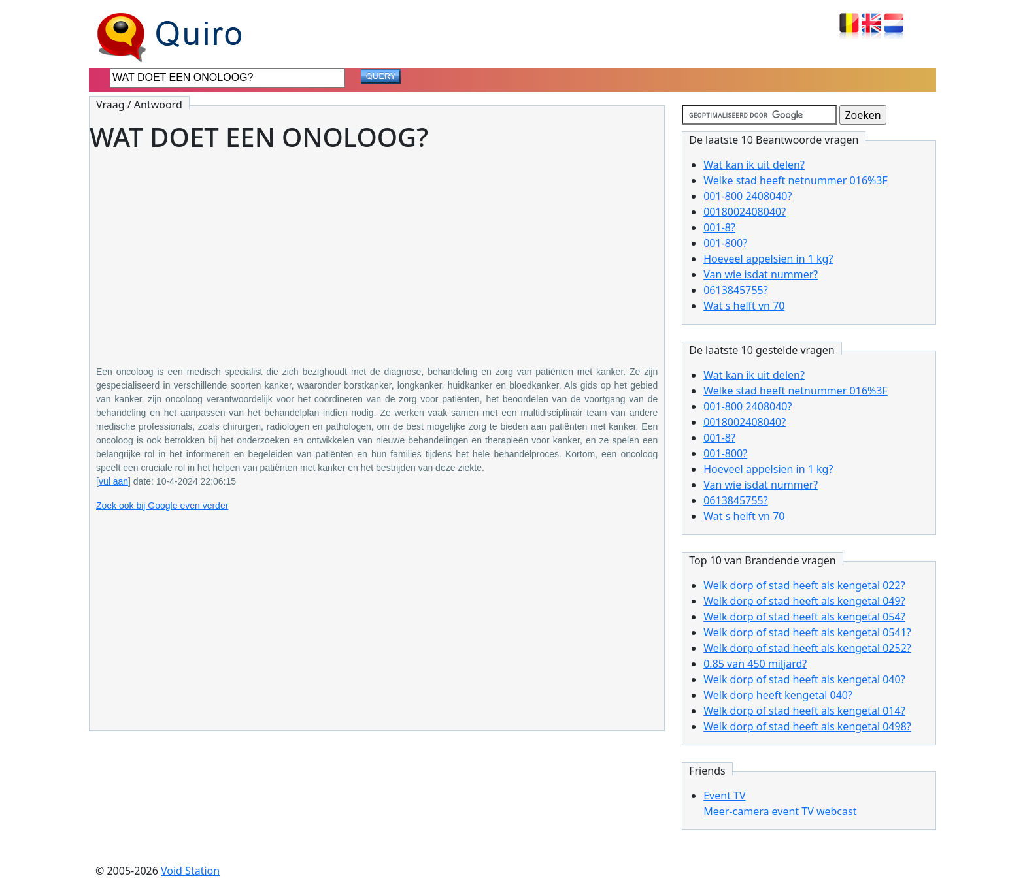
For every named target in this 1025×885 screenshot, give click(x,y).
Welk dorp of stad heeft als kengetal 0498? (807, 726)
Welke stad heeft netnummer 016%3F (795, 180)
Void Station (190, 870)
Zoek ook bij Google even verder (162, 505)
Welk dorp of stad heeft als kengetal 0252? (807, 648)
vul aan (113, 481)
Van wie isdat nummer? (760, 274)
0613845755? (735, 290)
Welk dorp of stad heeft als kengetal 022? (804, 585)
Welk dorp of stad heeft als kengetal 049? (804, 601)
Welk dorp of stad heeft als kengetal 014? (804, 710)
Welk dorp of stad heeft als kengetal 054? (804, 616)
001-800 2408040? (747, 196)
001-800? (725, 243)
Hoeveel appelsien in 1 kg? (768, 258)
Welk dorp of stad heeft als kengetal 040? (804, 679)
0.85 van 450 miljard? (755, 663)
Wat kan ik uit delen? (754, 164)
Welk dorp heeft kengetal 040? (777, 695)
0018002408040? (744, 211)
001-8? (719, 227)
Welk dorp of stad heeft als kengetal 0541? (807, 632)
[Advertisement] (377, 249)
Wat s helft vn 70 (743, 305)
